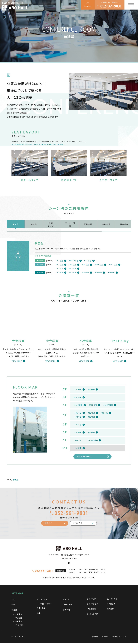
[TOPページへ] (15, 7)
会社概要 (95, 636)
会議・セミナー (52, 224)
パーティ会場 (70, 224)
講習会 (16, 224)
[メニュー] (131, 5)
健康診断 (124, 224)
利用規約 (105, 636)
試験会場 (88, 224)
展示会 (34, 224)
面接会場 (106, 224)
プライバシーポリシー (119, 636)
